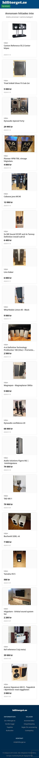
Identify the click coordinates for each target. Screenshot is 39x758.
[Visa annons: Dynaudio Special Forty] (19, 115)
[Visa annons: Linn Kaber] (19, 266)
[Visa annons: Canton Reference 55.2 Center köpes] (19, 39)
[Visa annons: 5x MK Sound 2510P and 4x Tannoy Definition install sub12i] (19, 228)
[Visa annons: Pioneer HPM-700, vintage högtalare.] (19, 152)
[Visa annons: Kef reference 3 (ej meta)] (19, 643)
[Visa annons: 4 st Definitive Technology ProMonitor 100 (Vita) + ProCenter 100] (19, 341)
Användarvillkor (29, 721)
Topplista (10, 727)
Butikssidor (10, 730)
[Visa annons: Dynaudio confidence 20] (19, 417)
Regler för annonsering (29, 727)
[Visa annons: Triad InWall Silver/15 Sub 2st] (19, 77)
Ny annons (5, 6)
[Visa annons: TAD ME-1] (19, 492)
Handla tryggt (9, 724)
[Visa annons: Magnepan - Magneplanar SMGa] (19, 379)
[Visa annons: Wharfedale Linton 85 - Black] (19, 304)
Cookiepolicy (29, 730)
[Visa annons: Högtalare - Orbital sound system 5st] (19, 605)
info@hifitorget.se (19, 742)
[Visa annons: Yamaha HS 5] (19, 568)
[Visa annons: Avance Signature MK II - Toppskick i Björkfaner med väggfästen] (19, 681)
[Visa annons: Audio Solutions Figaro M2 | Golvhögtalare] (19, 454)
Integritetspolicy (29, 724)
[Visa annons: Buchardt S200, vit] (19, 530)
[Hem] (19, 710)
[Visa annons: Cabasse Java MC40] (19, 190)
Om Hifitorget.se (9, 721)
